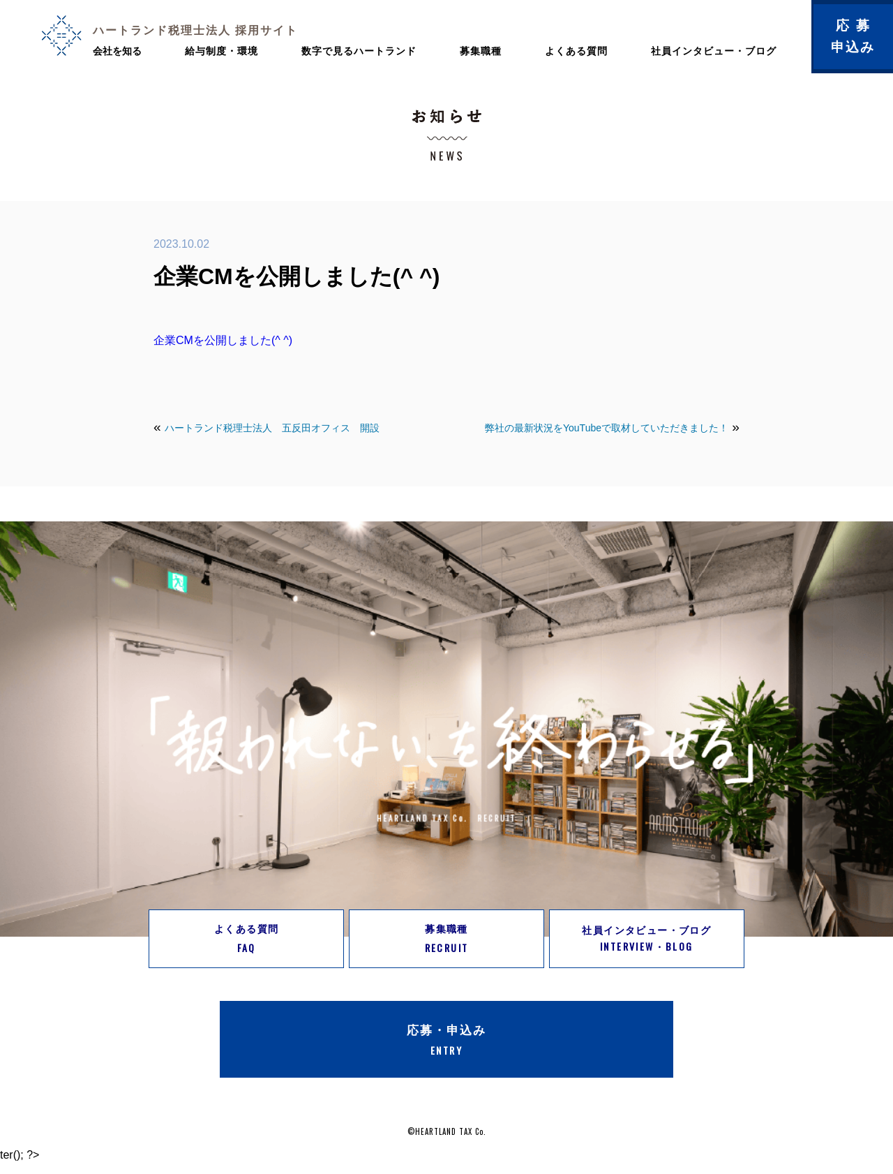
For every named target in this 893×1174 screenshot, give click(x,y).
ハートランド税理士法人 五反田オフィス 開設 (272, 427)
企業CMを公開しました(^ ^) (222, 340)
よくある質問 (576, 51)
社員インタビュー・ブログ (713, 51)
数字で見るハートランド (359, 51)
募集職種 (481, 51)
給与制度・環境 (221, 51)
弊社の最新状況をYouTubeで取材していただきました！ (606, 427)
